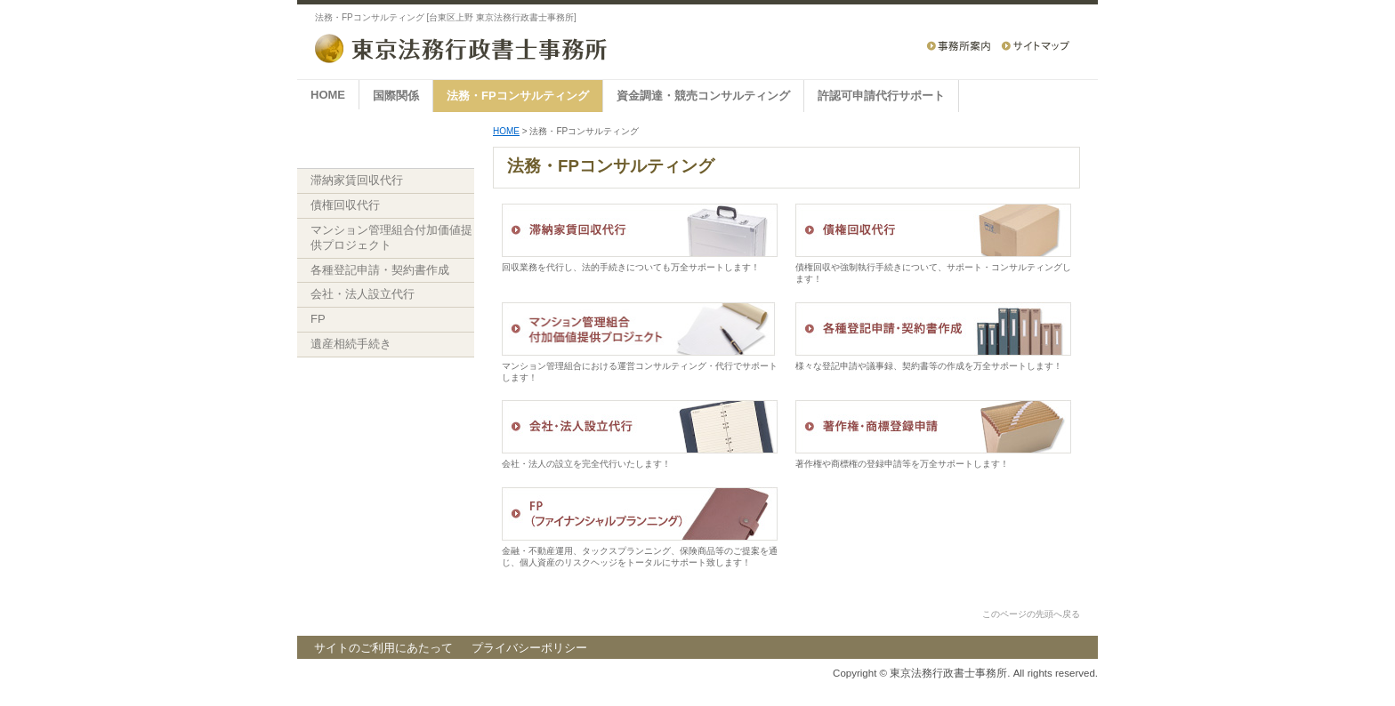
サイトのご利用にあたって (383, 647)
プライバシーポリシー (529, 647)
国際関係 (396, 95)
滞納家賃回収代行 (356, 180)
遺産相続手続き (350, 343)
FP (318, 318)
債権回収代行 (345, 205)
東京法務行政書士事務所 (948, 673)
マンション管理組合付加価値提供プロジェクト (391, 237)
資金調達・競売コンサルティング (703, 95)
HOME (327, 94)
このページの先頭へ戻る (1031, 614)
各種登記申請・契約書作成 (379, 270)
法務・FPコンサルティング (518, 95)
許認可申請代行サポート (881, 95)
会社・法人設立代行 (362, 294)
